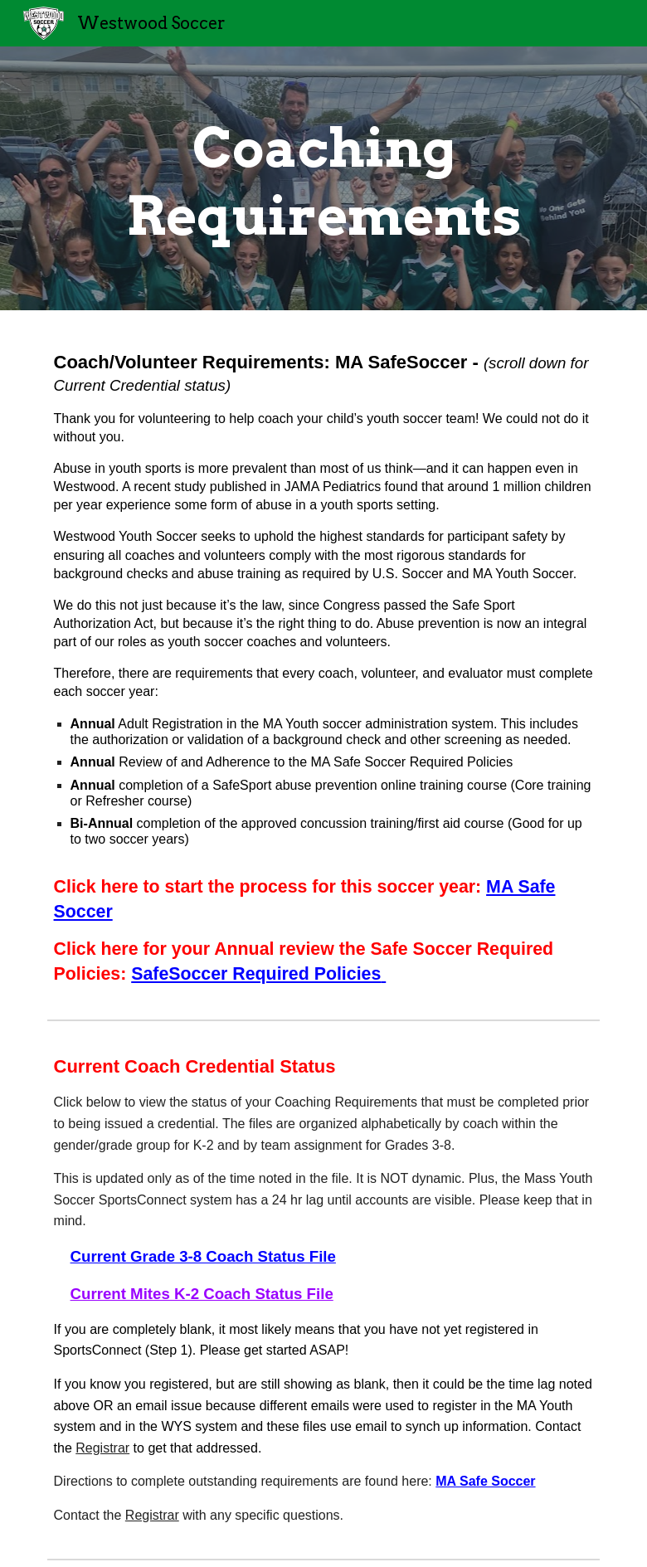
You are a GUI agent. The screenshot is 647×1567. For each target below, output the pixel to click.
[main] (324, 178)
